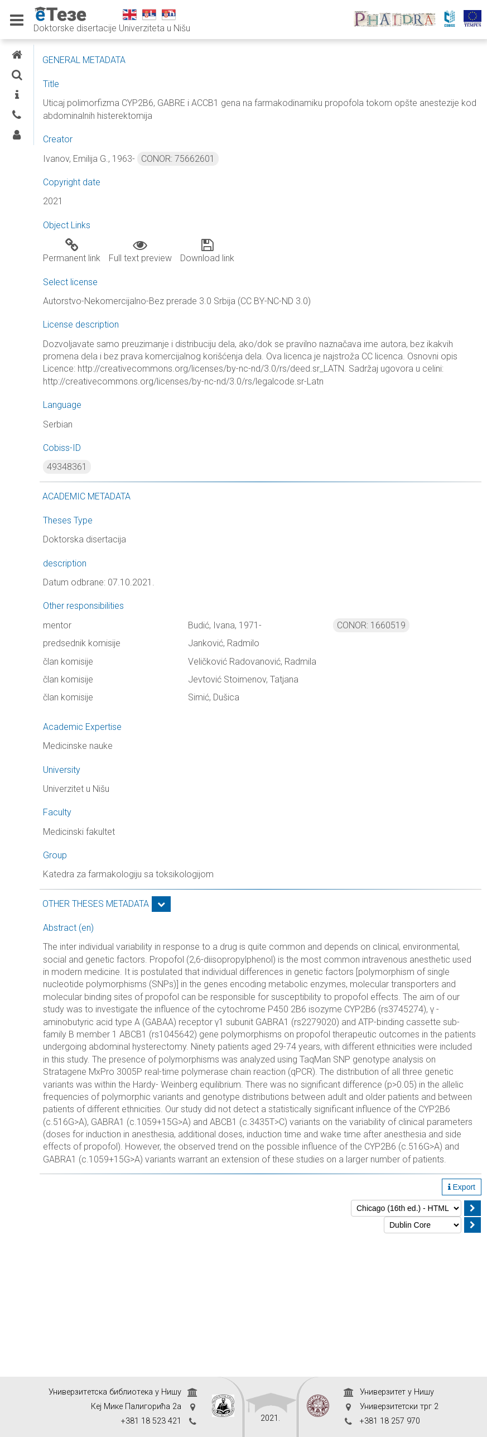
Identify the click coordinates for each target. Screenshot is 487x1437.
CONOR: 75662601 (284, 158)
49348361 (173, 492)
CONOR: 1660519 (406, 650)
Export (461, 1324)
